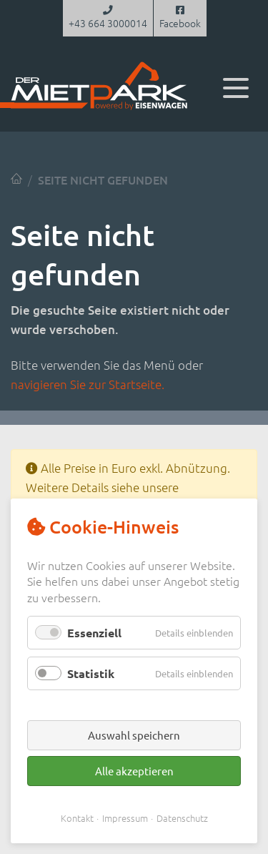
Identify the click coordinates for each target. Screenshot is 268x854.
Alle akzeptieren (134, 770)
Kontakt (77, 818)
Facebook (180, 18)
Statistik (90, 673)
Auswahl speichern (134, 735)
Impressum (125, 818)
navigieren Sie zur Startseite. (87, 384)
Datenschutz (182, 818)
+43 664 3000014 (108, 18)
